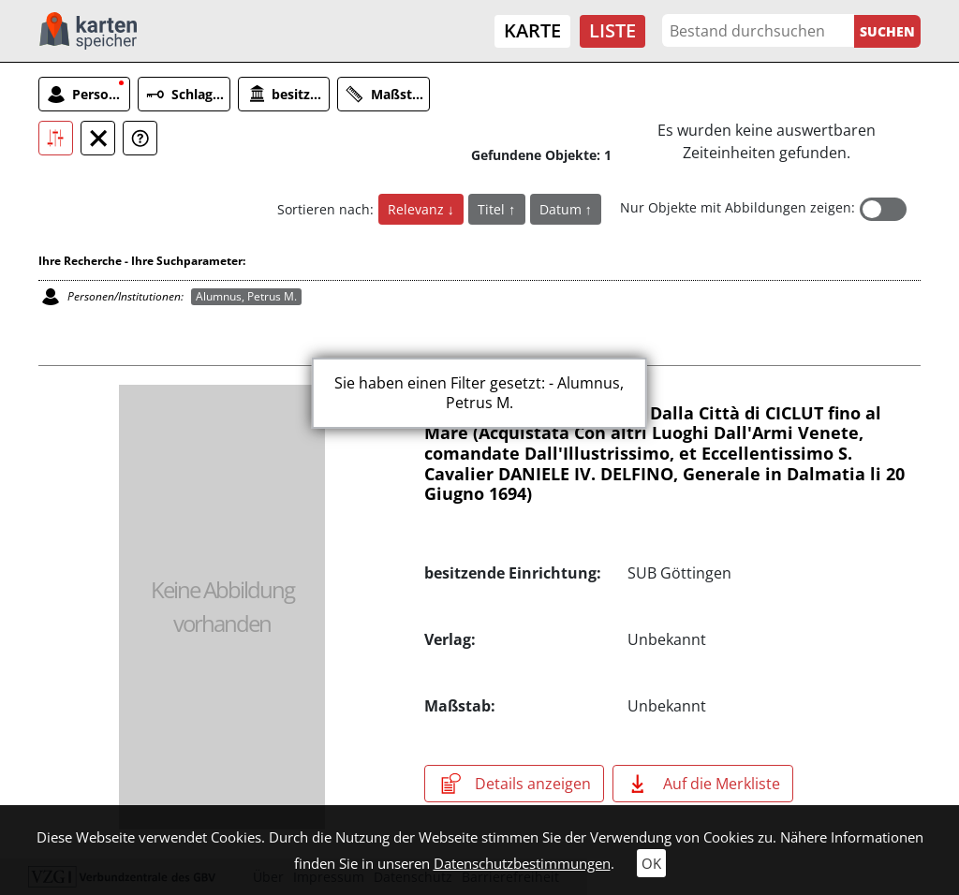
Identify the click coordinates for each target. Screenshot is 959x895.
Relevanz (418, 209)
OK (651, 863)
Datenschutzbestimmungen (522, 863)
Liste (612, 30)
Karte (532, 30)
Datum (562, 209)
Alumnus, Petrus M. (246, 296)
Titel (493, 209)
